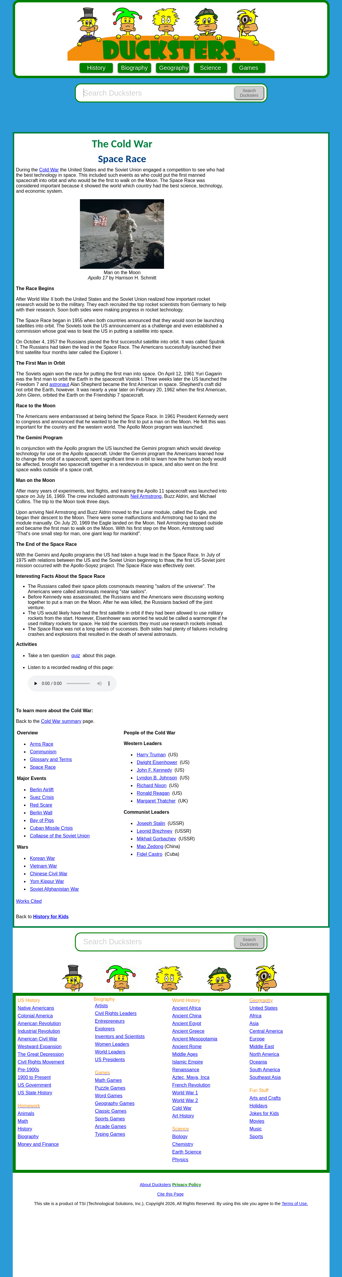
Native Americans (36, 1008)
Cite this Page (170, 1194)
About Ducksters (155, 1184)
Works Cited (29, 901)
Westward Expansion (40, 1046)
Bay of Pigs (42, 820)
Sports (256, 1136)
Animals (26, 1113)
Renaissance (186, 1069)
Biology (180, 1136)
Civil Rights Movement (41, 1061)
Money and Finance (38, 1144)
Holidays (259, 1105)
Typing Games (110, 1134)
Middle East (262, 1046)
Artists (101, 1005)
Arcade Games (110, 1126)
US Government (34, 1085)
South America (265, 1069)
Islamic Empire (187, 1061)
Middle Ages (185, 1054)
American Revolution (39, 1023)
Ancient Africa (186, 1008)
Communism (43, 751)
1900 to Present (34, 1077)
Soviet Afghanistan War (54, 889)
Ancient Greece (188, 1031)
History (96, 68)
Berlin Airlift (42, 789)
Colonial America (35, 1015)
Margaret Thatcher (156, 800)
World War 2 (185, 1100)
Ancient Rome (187, 1046)
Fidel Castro (149, 854)
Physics (180, 1159)
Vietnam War (43, 866)
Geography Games (115, 1103)
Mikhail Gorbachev (156, 838)
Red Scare (41, 805)
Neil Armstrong (146, 496)
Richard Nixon (151, 785)
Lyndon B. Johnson (157, 777)
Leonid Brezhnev (154, 831)
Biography (134, 68)
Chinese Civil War (49, 873)
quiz (75, 655)
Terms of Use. (295, 1203)
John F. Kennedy (154, 770)
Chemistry (182, 1144)
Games (248, 68)
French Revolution (191, 1085)
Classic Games (110, 1111)
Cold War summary (61, 721)
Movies (257, 1121)
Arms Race (41, 744)
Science (210, 68)
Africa (255, 1015)
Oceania (258, 1061)
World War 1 (185, 1092)
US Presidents (110, 1059)
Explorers (105, 1028)
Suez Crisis (42, 797)
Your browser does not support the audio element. (72, 683)
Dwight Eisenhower (157, 762)
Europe (257, 1038)
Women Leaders (112, 1044)
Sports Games (110, 1118)
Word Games (109, 1095)
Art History (183, 1115)
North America (264, 1054)
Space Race (43, 767)
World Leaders (110, 1051)
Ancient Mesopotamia (194, 1038)
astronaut (59, 384)
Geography (174, 68)
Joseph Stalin (151, 823)
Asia (254, 1023)
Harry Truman (151, 754)
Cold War (49, 169)
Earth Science (187, 1151)
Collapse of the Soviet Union (60, 835)
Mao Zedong (150, 846)
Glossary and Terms (51, 759)
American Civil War (37, 1038)
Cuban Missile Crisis (51, 828)
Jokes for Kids (264, 1113)
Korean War (42, 858)
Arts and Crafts (265, 1098)
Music (256, 1128)
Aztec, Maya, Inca (191, 1077)
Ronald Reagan (153, 793)
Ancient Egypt (186, 1023)
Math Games (108, 1080)
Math (23, 1121)
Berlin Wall (41, 812)
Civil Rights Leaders (116, 1013)
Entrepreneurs (110, 1021)
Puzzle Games (110, 1088)
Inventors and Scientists (120, 1036)
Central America (266, 1031)
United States (264, 1008)
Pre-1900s (28, 1069)
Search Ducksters (249, 93)
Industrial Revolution (39, 1031)
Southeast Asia (265, 1077)
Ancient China (187, 1015)
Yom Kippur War (47, 881)
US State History (35, 1092)
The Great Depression (41, 1054)
